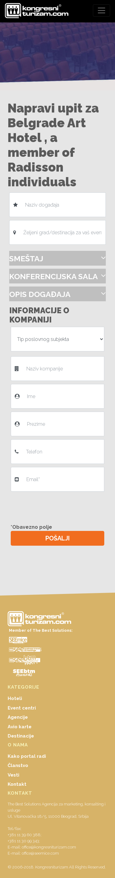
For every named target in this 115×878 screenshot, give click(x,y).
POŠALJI (57, 538)
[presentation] (58, 507)
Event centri (22, 708)
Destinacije (21, 736)
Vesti (13, 775)
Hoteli (15, 698)
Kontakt (17, 784)
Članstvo (18, 765)
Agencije (18, 717)
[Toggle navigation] (101, 10)
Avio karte (20, 727)
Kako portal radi (27, 756)
